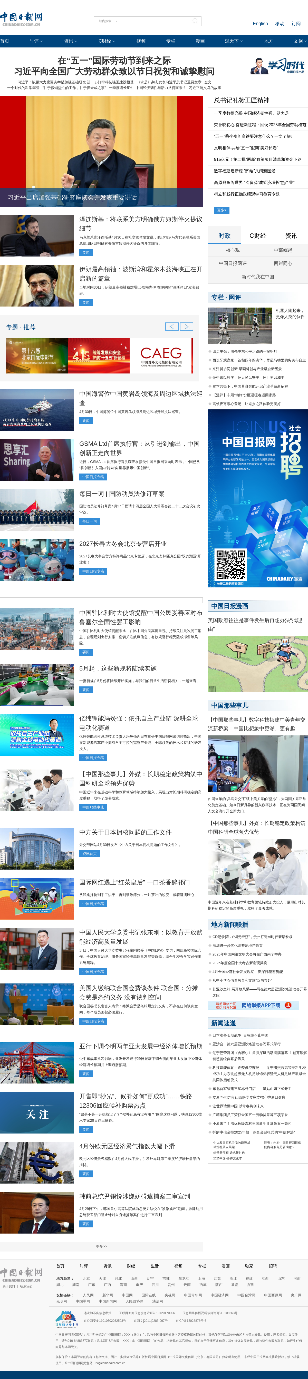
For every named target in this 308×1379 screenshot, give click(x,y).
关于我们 (9, 1286)
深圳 (250, 1285)
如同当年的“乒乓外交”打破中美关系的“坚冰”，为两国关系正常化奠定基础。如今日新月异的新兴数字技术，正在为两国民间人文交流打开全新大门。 (257, 805)
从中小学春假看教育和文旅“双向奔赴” (242, 980)
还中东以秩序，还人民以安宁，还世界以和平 (248, 378)
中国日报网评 (233, 263)
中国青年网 (193, 1295)
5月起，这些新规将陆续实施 (118, 668)
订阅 (296, 23)
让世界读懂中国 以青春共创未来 (238, 1106)
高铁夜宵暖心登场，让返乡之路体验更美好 (247, 404)
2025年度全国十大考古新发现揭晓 (240, 963)
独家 (249, 1266)
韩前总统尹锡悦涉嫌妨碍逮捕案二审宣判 (134, 1196)
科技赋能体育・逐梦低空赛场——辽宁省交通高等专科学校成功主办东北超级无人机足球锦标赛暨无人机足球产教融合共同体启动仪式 (259, 1074)
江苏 (217, 1278)
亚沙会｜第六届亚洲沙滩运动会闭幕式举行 (247, 1044)
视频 (141, 41)
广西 (107, 1285)
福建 (249, 1278)
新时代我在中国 (258, 276)
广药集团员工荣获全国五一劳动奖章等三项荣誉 (250, 1115)
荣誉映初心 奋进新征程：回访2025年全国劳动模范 (260, 125)
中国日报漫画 (229, 606)
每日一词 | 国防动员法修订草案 (122, 493)
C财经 (105, 41)
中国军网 (83, 1301)
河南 (297, 1278)
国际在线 (148, 1295)
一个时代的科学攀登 (23, 88)
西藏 (203, 1285)
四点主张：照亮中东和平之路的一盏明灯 (245, 351)
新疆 (234, 1285)
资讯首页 (89, 854)
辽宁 (150, 1278)
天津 (102, 1278)
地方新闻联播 (229, 924)
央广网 (296, 1295)
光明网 (61, 1301)
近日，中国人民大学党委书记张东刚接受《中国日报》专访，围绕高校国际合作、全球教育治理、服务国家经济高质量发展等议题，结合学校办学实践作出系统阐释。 (140, 956)
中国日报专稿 (93, 477)
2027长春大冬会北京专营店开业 (123, 543)
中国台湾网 (246, 1295)
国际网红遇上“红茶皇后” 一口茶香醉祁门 (134, 882)
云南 (187, 1285)
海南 (123, 1285)
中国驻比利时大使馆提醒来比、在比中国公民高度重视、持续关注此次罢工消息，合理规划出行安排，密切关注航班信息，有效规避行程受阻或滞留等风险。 (140, 637)
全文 (207, 82)
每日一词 (89, 521)
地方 (268, 41)
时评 (34, 41)
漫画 (200, 41)
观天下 (232, 41)
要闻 (86, 252)
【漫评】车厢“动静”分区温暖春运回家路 (244, 395)
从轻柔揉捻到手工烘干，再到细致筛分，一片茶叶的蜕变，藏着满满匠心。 (138, 895)
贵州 (171, 1285)
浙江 (233, 1278)
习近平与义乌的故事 (205, 88)
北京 (86, 1278)
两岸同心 (283, 263)
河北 (118, 1278)
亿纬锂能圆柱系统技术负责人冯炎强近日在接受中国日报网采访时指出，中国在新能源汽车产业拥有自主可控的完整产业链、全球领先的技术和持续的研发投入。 (140, 742)
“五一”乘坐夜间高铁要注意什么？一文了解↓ (253, 136)
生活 (155, 1266)
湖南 (75, 1285)
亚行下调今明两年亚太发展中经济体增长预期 (141, 1046)
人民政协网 (134, 1301)
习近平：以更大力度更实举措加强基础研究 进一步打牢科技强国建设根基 (75, 82)
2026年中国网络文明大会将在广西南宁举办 (247, 954)
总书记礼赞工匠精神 (242, 100)
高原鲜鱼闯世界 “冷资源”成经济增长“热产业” (254, 182)
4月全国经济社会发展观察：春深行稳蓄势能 (248, 972)
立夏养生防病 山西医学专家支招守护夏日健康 (249, 1097)
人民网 (88, 1295)
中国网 (127, 1295)
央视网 (170, 1295)
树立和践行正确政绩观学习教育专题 (247, 194)
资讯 (68, 41)
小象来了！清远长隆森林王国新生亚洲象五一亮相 (252, 1123)
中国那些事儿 (93, 807)
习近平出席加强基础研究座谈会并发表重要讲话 (72, 197)
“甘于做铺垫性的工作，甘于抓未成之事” (74, 88)
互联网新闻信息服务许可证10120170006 (147, 1313)
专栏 (170, 41)
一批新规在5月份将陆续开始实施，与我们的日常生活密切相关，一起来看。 (139, 681)
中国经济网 (220, 1295)
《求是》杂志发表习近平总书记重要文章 (169, 82)
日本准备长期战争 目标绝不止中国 (240, 1035)
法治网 (157, 1301)
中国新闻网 (108, 1301)
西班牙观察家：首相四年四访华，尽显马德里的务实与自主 (259, 360)
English (260, 23)
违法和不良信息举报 (97, 1313)
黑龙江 (183, 1278)
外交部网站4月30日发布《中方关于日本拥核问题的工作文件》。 (130, 845)
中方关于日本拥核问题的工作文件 (125, 832)
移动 (279, 23)
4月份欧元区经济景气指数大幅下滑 (127, 1146)
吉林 (166, 1278)
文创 (298, 41)
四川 (155, 1285)
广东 (91, 1285)
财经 (131, 1266)
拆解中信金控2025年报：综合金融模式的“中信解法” (254, 1132)
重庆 (139, 1285)
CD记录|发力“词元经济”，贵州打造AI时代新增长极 (253, 937)
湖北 (59, 1285)
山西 (134, 1278)
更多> (221, 210)
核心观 (233, 250)
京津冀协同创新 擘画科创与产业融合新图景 (247, 369)
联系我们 (26, 1286)
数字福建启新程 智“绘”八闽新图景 (244, 171)
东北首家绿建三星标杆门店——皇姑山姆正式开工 (252, 1089)
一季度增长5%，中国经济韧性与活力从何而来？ (147, 88)
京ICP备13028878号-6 (191, 1321)
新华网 (107, 1295)
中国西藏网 (273, 1295)
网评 (235, 297)
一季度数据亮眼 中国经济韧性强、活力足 (251, 113)
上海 (201, 1278)
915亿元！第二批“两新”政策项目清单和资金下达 (258, 159)
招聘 (273, 1266)
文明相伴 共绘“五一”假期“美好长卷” (246, 148)
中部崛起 (283, 250)
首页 (4, 41)
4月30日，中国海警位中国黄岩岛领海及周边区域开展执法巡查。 (130, 412)
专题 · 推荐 (21, 327)
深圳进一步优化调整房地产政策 (238, 945)
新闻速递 (223, 1023)
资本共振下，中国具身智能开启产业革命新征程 (250, 386)
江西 (265, 1278)
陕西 (219, 1285)
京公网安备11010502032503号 (105, 1321)
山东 (281, 1278)
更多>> (101, 1246)
